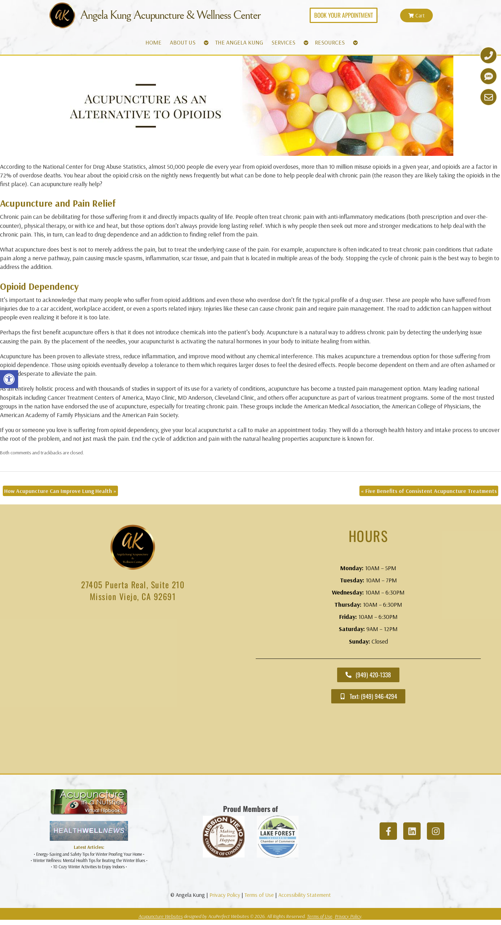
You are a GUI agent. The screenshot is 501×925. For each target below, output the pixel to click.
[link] (9, 379)
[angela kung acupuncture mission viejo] (132, 689)
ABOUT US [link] (183, 42)
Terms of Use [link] (259, 894)
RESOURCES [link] (330, 42)
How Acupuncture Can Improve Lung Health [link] (60, 490)
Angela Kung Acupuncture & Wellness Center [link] (170, 15)
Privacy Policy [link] (224, 894)
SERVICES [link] (283, 42)
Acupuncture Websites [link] (160, 916)
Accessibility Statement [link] (304, 894)
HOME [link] (153, 42)
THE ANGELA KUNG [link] (239, 42)
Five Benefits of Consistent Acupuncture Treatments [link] (429, 490)
